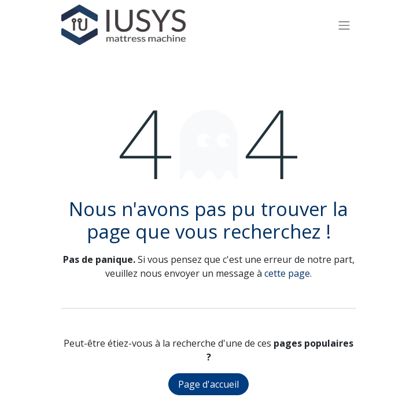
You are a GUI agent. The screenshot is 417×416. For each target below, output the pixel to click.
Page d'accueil (208, 384)
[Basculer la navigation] (344, 25)
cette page (287, 273)
